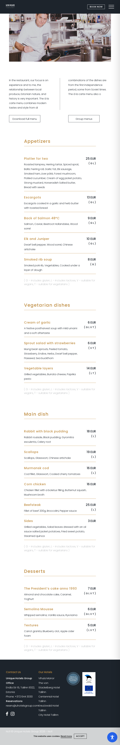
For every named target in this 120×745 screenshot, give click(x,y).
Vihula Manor (46, 678)
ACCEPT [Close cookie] (80, 736)
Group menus (84, 119)
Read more (66, 736)
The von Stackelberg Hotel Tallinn (49, 687)
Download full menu (24, 119)
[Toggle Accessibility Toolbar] (112, 737)
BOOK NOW (96, 6)
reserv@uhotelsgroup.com (22, 705)
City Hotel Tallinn (48, 715)
